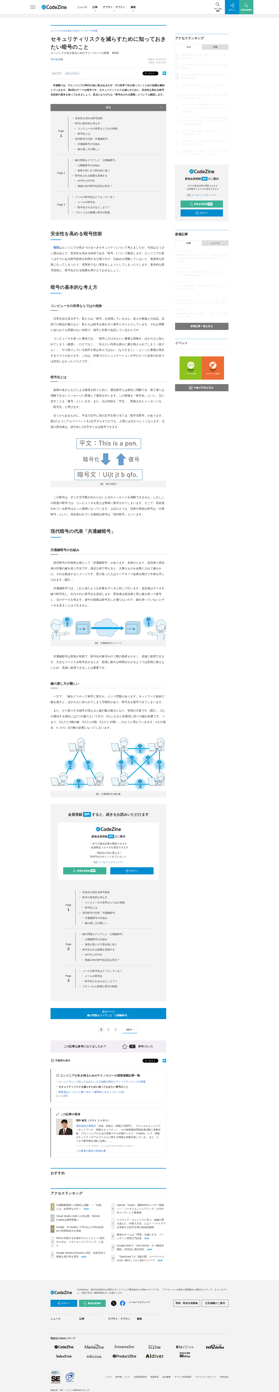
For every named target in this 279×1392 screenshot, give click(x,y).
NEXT (130, 1029)
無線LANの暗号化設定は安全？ (95, 186)
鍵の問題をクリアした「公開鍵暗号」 (96, 160)
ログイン (131, 871)
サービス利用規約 (182, 1377)
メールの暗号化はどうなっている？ (95, 197)
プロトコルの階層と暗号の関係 (92, 212)
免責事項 (154, 1377)
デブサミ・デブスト (114, 7)
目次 (134, 107)
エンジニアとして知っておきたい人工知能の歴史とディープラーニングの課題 (102, 1081)
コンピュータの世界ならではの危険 (97, 128)
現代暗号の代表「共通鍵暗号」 (92, 138)
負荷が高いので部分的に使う (94, 170)
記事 (95, 7)
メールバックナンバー (108, 862)
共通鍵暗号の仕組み (89, 144)
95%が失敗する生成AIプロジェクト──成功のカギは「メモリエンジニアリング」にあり (80, 1242)
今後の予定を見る (201, 387)
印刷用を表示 (60, 1060)
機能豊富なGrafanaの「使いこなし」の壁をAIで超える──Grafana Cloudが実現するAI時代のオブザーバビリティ (201, 258)
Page (61, 173)
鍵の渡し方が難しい (89, 149)
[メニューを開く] (33, 7)
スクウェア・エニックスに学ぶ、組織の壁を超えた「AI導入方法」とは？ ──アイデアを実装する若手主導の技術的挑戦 (141, 1223)
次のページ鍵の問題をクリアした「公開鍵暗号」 (108, 1013)
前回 (56, 247)
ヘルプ (108, 1377)
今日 (188, 47)
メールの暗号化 (86, 202)
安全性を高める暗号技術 (88, 118)
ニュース (82, 7)
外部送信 (224, 1377)
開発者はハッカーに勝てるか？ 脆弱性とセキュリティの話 (91, 1092)
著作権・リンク (122, 1377)
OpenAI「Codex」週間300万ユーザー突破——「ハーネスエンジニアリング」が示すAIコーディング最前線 (140, 1209)
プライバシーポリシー (205, 1377)
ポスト (149, 73)
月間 (215, 47)
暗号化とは (84, 133)
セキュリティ (72, 73)
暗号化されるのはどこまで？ (94, 207)
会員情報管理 (140, 1377)
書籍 (133, 7)
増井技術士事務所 (86, 1125)
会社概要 (166, 1377)
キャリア (56, 73)
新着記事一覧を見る (202, 326)
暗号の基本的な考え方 (87, 123)
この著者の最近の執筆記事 (91, 1150)
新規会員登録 (84, 871)
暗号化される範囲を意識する (91, 175)
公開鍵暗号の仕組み (89, 165)
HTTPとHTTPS (86, 180)
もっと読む (62, 1095)
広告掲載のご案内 (215, 1303)
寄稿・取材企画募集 (186, 1303)
